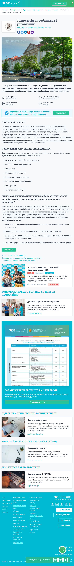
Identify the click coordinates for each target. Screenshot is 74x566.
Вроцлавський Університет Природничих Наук (40, 10)
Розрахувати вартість (35, 460)
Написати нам (65, 525)
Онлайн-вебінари (36, 497)
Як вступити (17, 517)
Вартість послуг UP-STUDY (39, 474)
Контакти (5, 512)
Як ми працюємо (19, 520)
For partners (65, 520)
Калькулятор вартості (37, 448)
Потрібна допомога (34, 313)
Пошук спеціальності (37, 420)
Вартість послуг (33, 486)
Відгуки (16, 511)
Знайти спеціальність (35, 434)
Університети (15, 10)
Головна (5, 10)
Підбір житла (18, 543)
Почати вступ (59, 3)
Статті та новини (19, 514)
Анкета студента (19, 497)
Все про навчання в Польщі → (14, 255)
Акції (3, 497)
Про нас (16, 523)
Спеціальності (7, 503)
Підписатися (61, 113)
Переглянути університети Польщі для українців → (23, 258)
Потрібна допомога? (63, 515)
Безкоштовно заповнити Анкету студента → (20, 261)
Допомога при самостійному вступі (43, 301)
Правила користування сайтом (35, 508)
